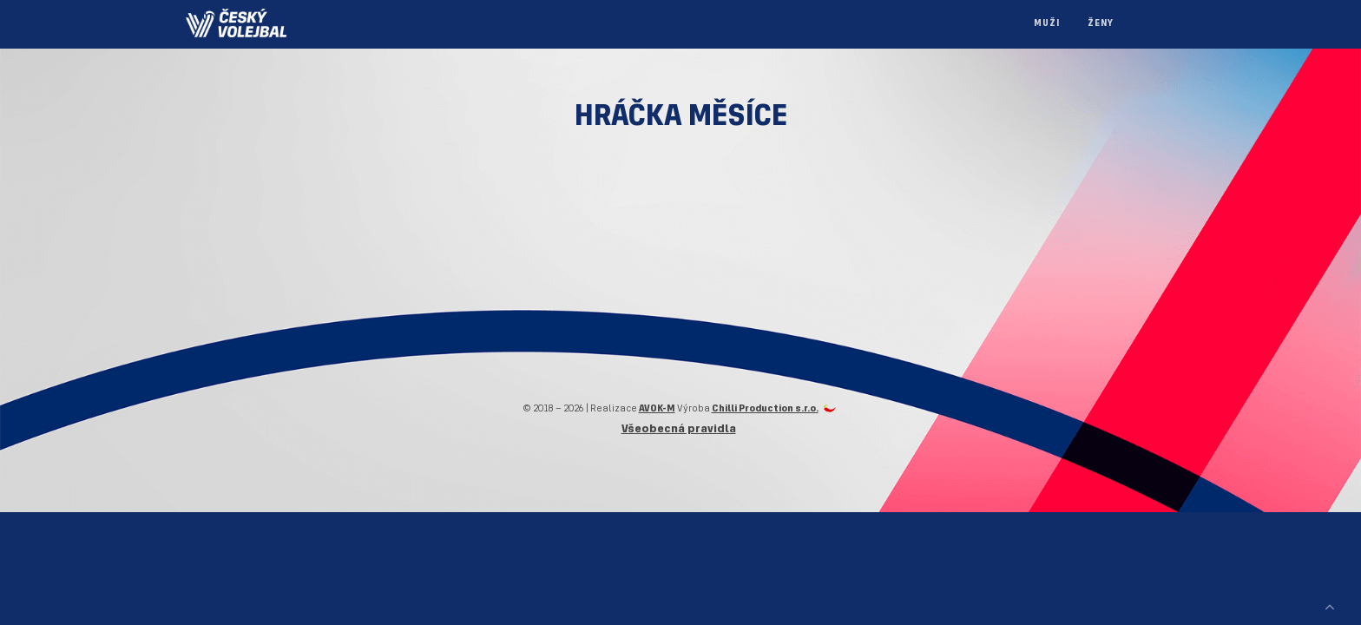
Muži (1047, 24)
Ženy (1101, 24)
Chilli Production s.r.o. (765, 409)
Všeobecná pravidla (678, 429)
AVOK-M (657, 409)
